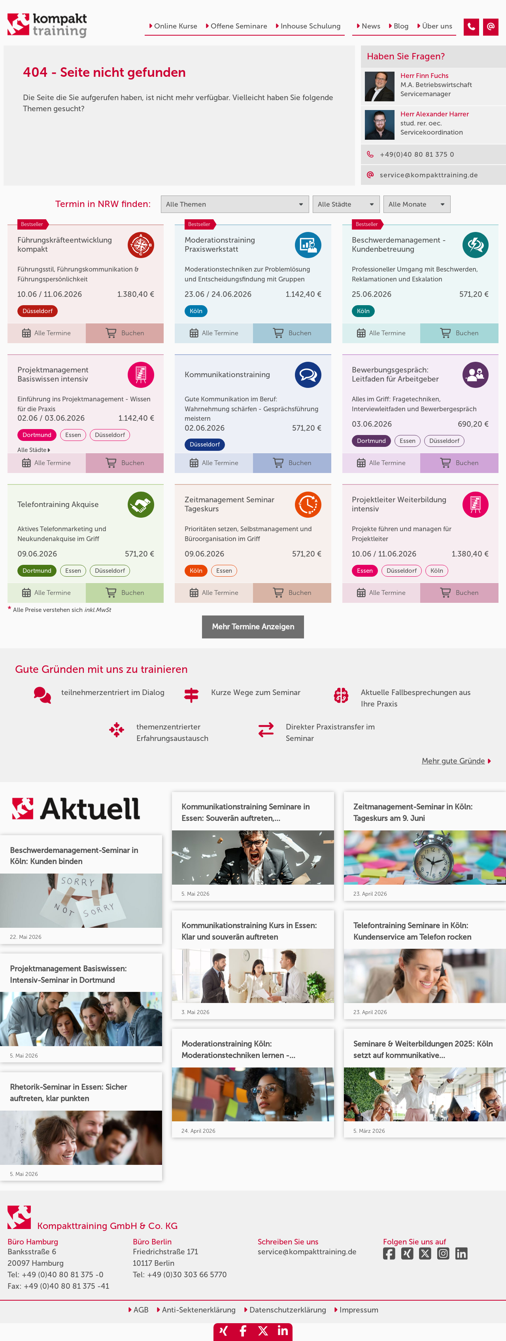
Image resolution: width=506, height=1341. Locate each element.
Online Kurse (173, 26)
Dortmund (37, 435)
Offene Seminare (236, 26)
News (368, 26)
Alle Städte (33, 450)
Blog (398, 26)
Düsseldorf (38, 311)
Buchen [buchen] (125, 333)
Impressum (356, 1309)
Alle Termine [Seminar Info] (46, 333)
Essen (73, 435)
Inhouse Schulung (308, 26)
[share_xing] (223, 1332)
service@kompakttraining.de (307, 1251)
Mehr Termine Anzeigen (253, 626)
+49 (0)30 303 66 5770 (187, 1274)
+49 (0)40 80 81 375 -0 (63, 1274)
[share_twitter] (263, 1332)
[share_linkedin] (283, 1332)
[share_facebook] (243, 1332)
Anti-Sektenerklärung (196, 1309)
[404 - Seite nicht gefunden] (471, 27)
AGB (138, 1309)
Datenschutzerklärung (285, 1309)
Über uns (434, 26)
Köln (196, 311)
